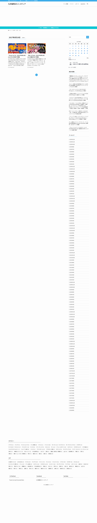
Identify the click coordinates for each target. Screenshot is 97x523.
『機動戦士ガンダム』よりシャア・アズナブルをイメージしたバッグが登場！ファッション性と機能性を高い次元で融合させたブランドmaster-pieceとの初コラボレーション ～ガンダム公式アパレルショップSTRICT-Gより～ (78, 78)
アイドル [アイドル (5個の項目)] (11, 481)
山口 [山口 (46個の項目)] (65, 488)
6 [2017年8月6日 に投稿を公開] (87, 46)
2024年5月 (72, 190)
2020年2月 (72, 329)
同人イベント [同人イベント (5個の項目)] (27, 488)
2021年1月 (72, 298)
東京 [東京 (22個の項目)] (15, 505)
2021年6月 (72, 284)
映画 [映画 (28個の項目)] (10, 505)
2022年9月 (72, 245)
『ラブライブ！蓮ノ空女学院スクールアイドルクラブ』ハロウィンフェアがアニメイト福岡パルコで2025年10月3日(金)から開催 (78, 99)
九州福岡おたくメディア (17, 4)
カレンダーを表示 (72, 67)
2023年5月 (72, 223)
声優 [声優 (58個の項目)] (45, 503)
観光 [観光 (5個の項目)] (40, 490)
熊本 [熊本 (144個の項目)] (31, 505)
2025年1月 (72, 167)
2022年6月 (72, 254)
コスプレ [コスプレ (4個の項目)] (69, 483)
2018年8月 (72, 379)
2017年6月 (72, 418)
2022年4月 (72, 259)
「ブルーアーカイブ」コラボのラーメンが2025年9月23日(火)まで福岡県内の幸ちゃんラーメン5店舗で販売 (78, 129)
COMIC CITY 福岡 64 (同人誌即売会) (80, 64)
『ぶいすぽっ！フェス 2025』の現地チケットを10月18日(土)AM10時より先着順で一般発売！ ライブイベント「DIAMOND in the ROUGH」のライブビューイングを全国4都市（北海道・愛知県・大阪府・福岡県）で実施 (78, 105)
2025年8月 (72, 148)
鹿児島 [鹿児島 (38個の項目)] (51, 490)
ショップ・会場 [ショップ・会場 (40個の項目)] (25, 485)
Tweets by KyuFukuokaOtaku (16, 516)
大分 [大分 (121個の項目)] (50, 503)
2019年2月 (72, 363)
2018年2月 (72, 396)
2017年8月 (72, 413)
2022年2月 (72, 265)
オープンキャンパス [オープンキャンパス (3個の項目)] (70, 481)
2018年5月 (72, 388)
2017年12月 (72, 402)
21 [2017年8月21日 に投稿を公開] (70, 53)
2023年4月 (72, 226)
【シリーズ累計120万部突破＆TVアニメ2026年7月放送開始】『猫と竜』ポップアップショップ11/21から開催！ (78, 85)
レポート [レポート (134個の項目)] (74, 500)
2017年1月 (72, 432)
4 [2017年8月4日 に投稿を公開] (81, 46)
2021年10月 (72, 273)
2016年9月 (72, 444)
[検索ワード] (78, 37)
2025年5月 (72, 156)
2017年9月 (72, 410)
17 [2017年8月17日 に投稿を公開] (78, 50)
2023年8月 (72, 215)
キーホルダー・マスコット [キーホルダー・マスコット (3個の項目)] (14, 483)
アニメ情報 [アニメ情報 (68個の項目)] (34, 481)
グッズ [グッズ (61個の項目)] (32, 483)
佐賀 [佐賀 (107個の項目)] (11, 488)
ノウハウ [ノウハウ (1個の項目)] (33, 485)
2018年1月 (72, 399)
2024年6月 (72, 187)
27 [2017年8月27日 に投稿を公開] (87, 53)
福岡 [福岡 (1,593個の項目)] (35, 490)
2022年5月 (72, 257)
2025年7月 (72, 150)
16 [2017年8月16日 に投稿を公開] (75, 50)
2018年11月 (72, 371)
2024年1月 (72, 201)
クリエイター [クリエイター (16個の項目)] (25, 483)
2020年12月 (72, 301)
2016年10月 (72, 441)
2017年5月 (72, 421)
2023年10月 (72, 209)
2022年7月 (72, 251)
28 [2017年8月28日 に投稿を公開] (70, 55)
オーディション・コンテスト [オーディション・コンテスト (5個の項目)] (58, 481)
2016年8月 (72, 446)
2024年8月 (72, 181)
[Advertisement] (48, 16)
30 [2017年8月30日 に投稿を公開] (75, 55)
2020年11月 (72, 304)
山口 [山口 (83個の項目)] (83, 503)
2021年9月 (72, 276)
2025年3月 (72, 162)
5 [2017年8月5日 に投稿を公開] (84, 46)
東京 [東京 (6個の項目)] (82, 488)
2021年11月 (72, 270)
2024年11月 (72, 173)
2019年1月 (72, 365)
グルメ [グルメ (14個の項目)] (47, 483)
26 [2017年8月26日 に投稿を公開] (84, 53)
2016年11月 (72, 438)
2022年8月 (72, 248)
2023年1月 (72, 234)
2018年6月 (72, 385)
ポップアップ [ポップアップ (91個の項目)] (60, 500)
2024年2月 (72, 198)
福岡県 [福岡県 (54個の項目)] (50, 505)
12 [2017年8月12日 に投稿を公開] (84, 48)
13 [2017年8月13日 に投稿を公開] (87, 48)
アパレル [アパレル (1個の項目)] (40, 481)
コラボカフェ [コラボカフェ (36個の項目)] (44, 500)
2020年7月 (72, 315)
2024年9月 (72, 178)
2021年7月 (72, 282)
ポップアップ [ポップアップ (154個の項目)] (67, 485)
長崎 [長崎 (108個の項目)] (56, 505)
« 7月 (69, 58)
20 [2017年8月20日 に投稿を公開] (87, 50)
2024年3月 (72, 195)
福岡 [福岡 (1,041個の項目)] (37, 505)
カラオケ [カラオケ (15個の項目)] (79, 481)
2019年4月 (72, 357)
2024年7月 (72, 184)
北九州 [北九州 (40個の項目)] (86, 500)
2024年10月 (72, 176)
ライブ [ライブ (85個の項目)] (67, 500)
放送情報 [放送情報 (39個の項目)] (71, 488)
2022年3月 (72, 262)
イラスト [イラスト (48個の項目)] (62, 498)
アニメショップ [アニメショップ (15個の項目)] (25, 481)
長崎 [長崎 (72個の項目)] (45, 490)
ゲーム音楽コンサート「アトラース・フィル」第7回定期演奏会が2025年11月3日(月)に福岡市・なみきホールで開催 (78, 123)
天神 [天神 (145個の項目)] (56, 503)
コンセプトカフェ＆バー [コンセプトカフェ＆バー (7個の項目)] (14, 485)
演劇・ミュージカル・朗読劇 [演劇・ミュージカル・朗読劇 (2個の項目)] (20, 490)
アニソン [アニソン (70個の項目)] (42, 498)
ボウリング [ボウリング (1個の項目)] (59, 485)
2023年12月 (72, 203)
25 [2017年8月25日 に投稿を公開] (81, 53)
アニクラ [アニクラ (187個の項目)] (35, 498)
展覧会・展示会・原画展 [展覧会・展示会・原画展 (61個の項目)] (56, 488)
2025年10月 (72, 145)
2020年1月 (72, 332)
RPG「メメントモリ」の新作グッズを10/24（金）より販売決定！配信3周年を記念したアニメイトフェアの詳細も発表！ (78, 112)
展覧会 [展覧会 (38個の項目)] (77, 503)
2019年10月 (72, 340)
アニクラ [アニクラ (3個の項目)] (17, 481)
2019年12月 (72, 335)
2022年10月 (72, 243)
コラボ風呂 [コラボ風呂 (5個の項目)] (85, 483)
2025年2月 (72, 164)
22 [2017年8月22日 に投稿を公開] (72, 53)
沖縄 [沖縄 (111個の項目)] (21, 505)
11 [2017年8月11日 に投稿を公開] (81, 48)
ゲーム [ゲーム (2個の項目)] (53, 483)
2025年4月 (72, 159)
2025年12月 (72, 139)
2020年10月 (72, 307)
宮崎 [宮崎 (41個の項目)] (47, 488)
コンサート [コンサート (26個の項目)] (52, 500)
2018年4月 (72, 391)
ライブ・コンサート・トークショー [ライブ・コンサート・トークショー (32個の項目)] (80, 485)
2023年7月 (72, 217)
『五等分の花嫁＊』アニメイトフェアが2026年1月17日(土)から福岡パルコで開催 (78, 94)
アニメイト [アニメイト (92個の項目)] (55, 498)
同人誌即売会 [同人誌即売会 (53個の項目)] (38, 503)
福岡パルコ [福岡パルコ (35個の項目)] (44, 505)
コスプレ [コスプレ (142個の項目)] (36, 500)
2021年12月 (72, 268)
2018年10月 (72, 374)
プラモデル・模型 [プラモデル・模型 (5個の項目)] (50, 485)
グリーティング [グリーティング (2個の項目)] (40, 483)
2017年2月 (72, 430)
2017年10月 (72, 407)
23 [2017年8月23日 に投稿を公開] (75, 53)
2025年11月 (72, 142)
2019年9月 (72, 343)
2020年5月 (72, 321)
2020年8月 (72, 312)
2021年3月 (72, 293)
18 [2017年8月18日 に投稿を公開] (81, 50)
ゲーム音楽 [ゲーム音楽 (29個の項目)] (29, 500)
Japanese (82, 4)
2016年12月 (72, 435)
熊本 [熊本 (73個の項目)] (29, 490)
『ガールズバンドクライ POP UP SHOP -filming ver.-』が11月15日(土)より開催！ (78, 90)
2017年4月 (72, 424)
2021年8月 (72, 279)
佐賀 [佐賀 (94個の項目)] (80, 500)
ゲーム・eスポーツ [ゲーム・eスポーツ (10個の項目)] (61, 483)
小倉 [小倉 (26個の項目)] (66, 503)
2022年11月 (72, 240)
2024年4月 (72, 192)
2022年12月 (72, 237)
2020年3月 (72, 326)
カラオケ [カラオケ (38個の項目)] (69, 498)
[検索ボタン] (87, 3)
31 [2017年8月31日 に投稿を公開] (78, 55)
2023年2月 (72, 231)
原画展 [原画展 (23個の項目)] (24, 503)
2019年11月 (72, 337)
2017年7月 (72, 416)
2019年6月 (72, 351)
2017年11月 (72, 405)
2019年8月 (72, 346)
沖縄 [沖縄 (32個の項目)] (10, 490)
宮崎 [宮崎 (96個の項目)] (61, 503)
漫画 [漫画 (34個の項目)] (26, 505)
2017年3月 (72, 427)
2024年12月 (72, 170)
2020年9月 (72, 310)
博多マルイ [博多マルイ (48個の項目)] (17, 503)
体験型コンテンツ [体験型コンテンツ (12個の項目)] (18, 488)
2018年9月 (72, 377)
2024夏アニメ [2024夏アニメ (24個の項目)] (12, 498)
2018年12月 (72, 368)
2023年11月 (72, 206)
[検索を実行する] (87, 37)
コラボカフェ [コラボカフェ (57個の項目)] (77, 483)
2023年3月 (72, 229)
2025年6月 (72, 153)
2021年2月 (72, 296)
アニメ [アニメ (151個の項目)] (48, 498)
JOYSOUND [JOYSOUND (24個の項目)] (20, 498)
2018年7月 (72, 382)
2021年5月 (72, 287)
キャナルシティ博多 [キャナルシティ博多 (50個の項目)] (13, 500)
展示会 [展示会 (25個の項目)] (71, 503)
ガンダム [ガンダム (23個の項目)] (76, 498)
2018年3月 (72, 393)
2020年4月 (72, 324)
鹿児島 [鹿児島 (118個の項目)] (69, 505)
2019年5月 (72, 354)
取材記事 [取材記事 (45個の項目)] (30, 503)
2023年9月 (72, 212)
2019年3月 (72, 360)
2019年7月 (72, 349)
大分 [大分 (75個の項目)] (42, 488)
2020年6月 (72, 318)
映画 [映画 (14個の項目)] (77, 488)
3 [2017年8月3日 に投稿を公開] (78, 46)
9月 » (88, 58)
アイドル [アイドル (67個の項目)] (27, 498)
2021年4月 (72, 290)
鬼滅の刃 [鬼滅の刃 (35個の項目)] (62, 505)
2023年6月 (72, 220)
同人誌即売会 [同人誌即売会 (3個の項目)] (36, 488)
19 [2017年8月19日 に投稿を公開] (84, 50)
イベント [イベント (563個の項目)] (47, 481)
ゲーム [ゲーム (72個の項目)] (22, 500)
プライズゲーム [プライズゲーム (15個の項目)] (41, 485)
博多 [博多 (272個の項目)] (11, 503)
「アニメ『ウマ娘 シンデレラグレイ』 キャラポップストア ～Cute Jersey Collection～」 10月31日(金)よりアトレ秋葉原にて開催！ (78, 118)
